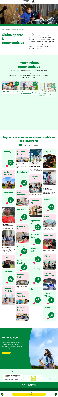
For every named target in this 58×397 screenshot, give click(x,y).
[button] (8, 158)
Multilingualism (32, 24)
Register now (29, 394)
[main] (29, 200)
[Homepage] (3, 29)
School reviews (44, 24)
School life (7, 29)
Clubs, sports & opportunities (16, 24)
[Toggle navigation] (55, 394)
